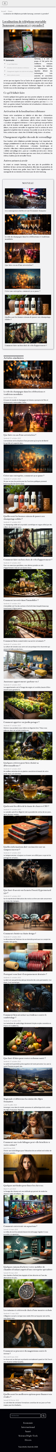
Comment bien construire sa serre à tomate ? (24, 641)
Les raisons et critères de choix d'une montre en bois (28, 1310)
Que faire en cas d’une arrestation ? (19, 265)
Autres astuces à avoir (13, 75)
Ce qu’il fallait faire (12, 64)
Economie (28, 1423)
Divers (10, 11)
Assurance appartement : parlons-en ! (21, 681)
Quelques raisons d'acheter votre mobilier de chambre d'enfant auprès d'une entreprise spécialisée (28, 1268)
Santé (28, 1431)
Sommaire (10, 60)
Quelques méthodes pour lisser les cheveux (23, 1185)
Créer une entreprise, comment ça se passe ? (22, 291)
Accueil (3, 11)
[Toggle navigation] (4, 3)
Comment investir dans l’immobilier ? (21, 600)
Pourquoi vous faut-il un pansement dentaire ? (25, 974)
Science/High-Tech (28, 1435)
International (28, 1427)
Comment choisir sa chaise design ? (20, 933)
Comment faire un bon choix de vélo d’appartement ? (26, 345)
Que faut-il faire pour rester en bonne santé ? (25, 1058)
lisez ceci (49, 101)
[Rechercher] (25, 1416)
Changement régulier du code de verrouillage (20, 71)
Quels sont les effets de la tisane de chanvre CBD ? (26, 806)
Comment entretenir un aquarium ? (20, 1226)
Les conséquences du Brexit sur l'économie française (25, 211)
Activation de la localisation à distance (18, 68)
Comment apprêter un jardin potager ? (22, 722)
